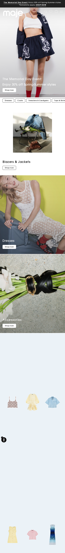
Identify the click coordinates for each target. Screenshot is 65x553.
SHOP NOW (41, 5)
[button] (51, 11)
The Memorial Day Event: (16, 2)
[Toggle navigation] (61, 11)
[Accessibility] (3, 439)
